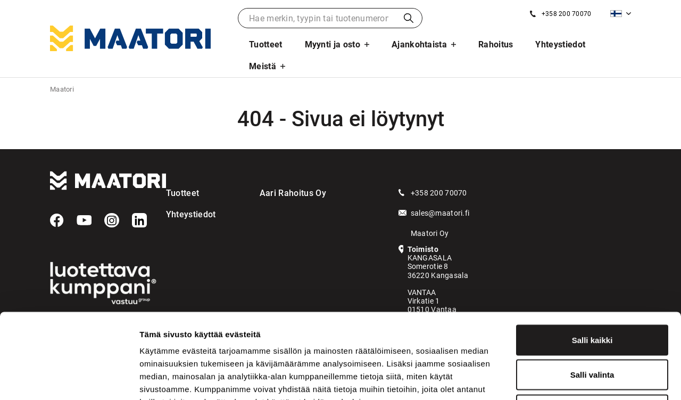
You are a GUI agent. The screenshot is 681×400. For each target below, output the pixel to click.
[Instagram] (111, 220)
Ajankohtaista (419, 44)
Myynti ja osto (332, 44)
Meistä (262, 66)
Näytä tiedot (569, 378)
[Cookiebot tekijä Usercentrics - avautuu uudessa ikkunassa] (68, 379)
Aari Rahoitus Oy (293, 193)
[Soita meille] (560, 14)
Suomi (616, 13)
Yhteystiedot (560, 44)
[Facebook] (57, 220)
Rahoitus (495, 44)
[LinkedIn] (139, 220)
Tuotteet (266, 44)
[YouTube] (84, 220)
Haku (408, 18)
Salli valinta (592, 295)
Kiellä (592, 329)
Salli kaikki (592, 260)
